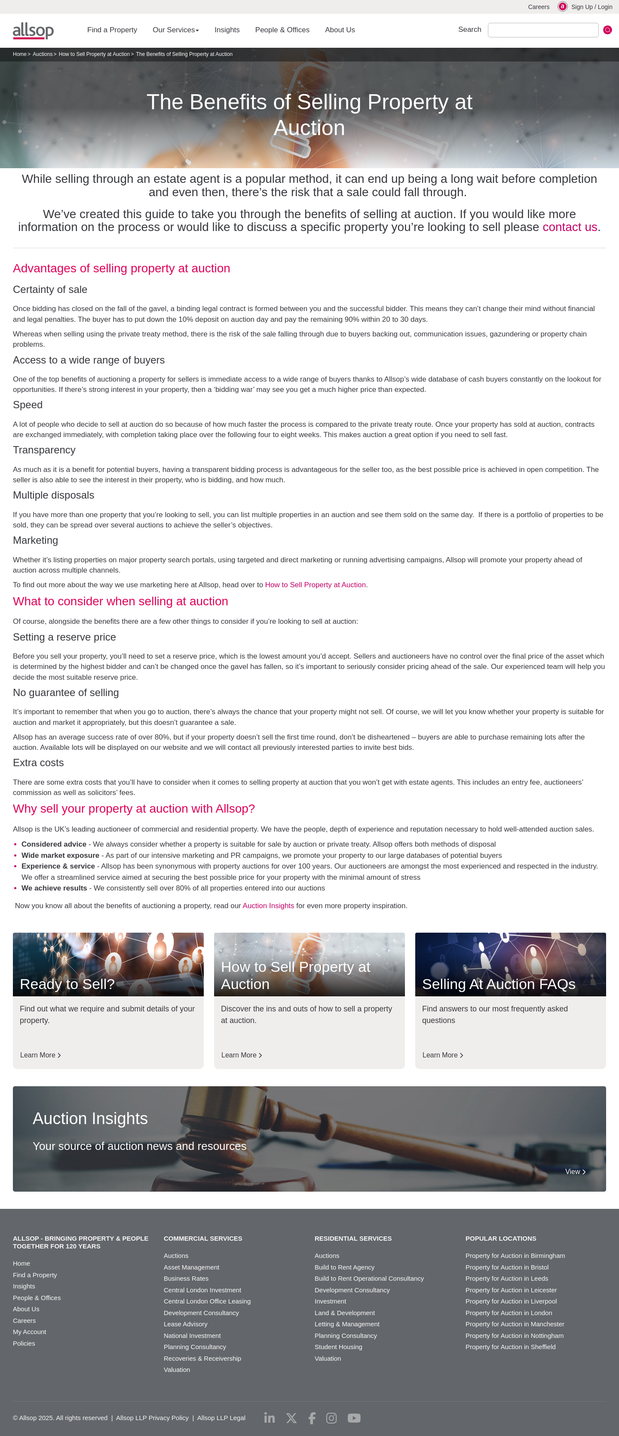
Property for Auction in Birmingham (515, 1255)
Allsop (33, 31)
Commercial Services (203, 1238)
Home (20, 54)
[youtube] (354, 1418)
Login (605, 6)
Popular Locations (501, 1238)
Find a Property (112, 30)
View (575, 1171)
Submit (607, 29)
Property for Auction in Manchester (515, 1324)
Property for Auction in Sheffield (511, 1346)
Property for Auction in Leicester (511, 1290)
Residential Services (353, 1238)
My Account (29, 1331)
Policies (24, 1343)
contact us (570, 227)
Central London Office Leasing (207, 1301)
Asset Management (191, 1267)
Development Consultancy (201, 1312)
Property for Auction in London (509, 1312)
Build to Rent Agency (344, 1267)
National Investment (192, 1335)
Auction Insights (268, 906)
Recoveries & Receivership (202, 1358)
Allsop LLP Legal (221, 1417)
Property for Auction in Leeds (507, 1278)
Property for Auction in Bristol (507, 1267)
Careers (539, 6)
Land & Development (345, 1312)
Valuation (177, 1369)
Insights (227, 30)
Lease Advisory (186, 1324)
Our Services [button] (176, 30)
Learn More (40, 1055)
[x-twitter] (291, 1418)
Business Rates (186, 1278)
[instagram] (331, 1418)
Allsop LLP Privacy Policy (152, 1417)
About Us (340, 30)
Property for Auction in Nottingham (515, 1335)
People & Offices (282, 30)
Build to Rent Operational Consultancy (369, 1278)
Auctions (42, 54)
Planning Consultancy (195, 1346)
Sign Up (582, 6)
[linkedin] (269, 1418)
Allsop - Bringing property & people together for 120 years (80, 1242)
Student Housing (338, 1346)
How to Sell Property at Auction (94, 54)
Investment (330, 1301)
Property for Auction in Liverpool (511, 1301)
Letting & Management (347, 1324)
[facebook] (312, 1418)
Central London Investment (202, 1290)
